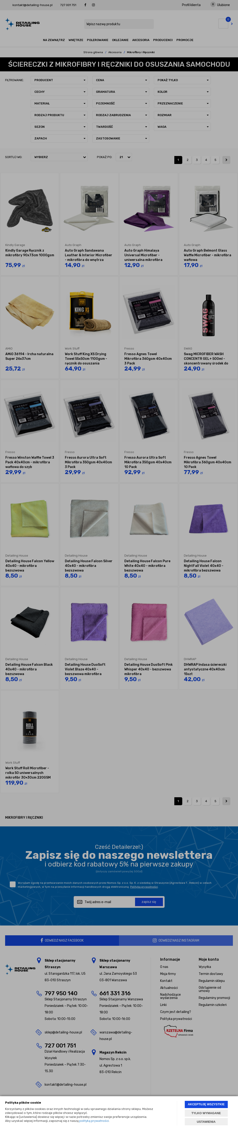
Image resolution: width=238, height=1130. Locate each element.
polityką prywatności (94, 1121)
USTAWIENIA (206, 1121)
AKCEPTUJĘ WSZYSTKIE (206, 1104)
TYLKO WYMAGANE (206, 1113)
